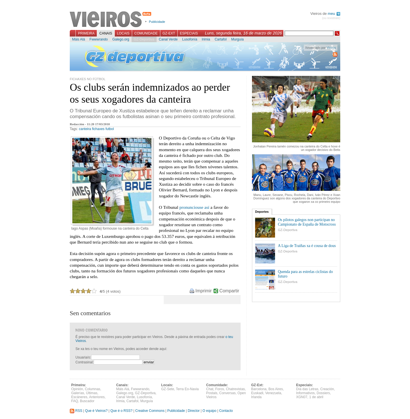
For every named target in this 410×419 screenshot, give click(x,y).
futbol (109, 129)
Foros (219, 389)
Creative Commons (150, 411)
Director (194, 411)
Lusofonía (189, 39)
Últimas (91, 393)
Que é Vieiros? (96, 411)
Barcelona (258, 389)
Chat (209, 389)
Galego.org (120, 39)
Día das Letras (307, 389)
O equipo (209, 411)
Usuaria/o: (83, 357)
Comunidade (146, 33)
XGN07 (301, 397)
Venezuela (273, 393)
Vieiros (111, 19)
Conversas (227, 393)
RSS (76, 411)
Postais (211, 393)
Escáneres (79, 397)
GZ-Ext (169, 33)
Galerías (77, 393)
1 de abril (316, 397)
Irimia (206, 39)
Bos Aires (275, 389)
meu (334, 13)
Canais (105, 33)
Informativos (305, 393)
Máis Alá (78, 39)
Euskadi (257, 393)
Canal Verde (168, 39)
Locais (123, 33)
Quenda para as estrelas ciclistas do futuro (305, 274)
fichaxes (98, 129)
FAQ (74, 401)
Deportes (262, 211)
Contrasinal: (84, 362)
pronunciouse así (194, 207)
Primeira (86, 33)
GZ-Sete (167, 389)
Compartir (229, 290)
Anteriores (97, 397)
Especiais (189, 33)
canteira (85, 129)
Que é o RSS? (121, 411)
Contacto (226, 411)
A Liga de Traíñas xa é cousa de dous (307, 246)
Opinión (77, 389)
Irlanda (256, 397)
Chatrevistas (235, 389)
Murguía (237, 39)
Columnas (92, 389)
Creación (327, 389)
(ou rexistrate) (331, 18)
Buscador (87, 401)
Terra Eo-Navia (187, 389)
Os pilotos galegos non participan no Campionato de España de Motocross (307, 222)
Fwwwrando (98, 39)
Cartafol (221, 39)
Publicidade (157, 21)
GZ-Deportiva (144, 39)
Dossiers (323, 393)
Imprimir (203, 290)
